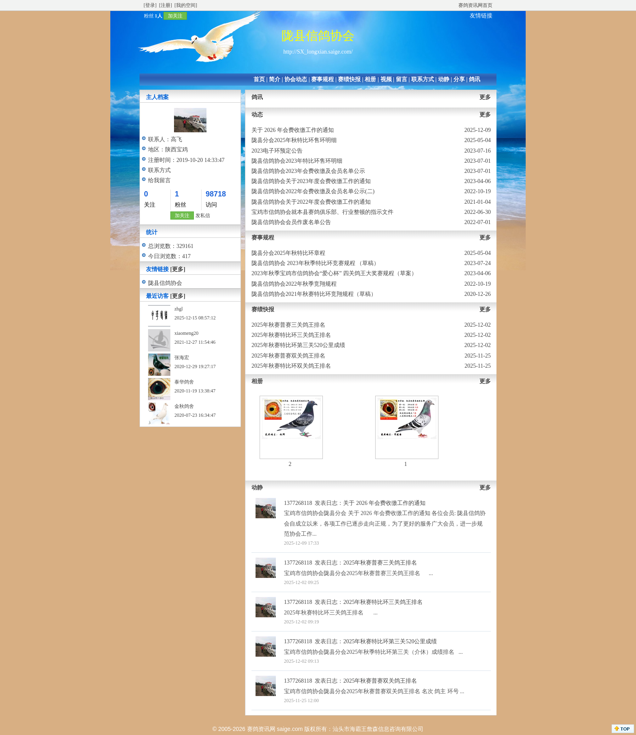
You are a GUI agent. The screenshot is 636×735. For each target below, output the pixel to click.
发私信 (203, 215)
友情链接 (481, 16)
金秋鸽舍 (184, 406)
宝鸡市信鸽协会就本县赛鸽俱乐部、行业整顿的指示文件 (322, 212)
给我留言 (159, 180)
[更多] (177, 269)
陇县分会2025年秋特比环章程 (288, 253)
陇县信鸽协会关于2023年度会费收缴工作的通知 (311, 181)
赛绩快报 (349, 79)
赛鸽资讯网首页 (475, 5)
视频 (386, 79)
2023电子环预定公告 (277, 151)
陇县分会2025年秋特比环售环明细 (294, 140)
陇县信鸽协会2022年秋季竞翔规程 (294, 284)
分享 (459, 79)
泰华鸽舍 (184, 382)
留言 (401, 79)
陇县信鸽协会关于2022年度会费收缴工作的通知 (311, 202)
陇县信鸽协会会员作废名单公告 (291, 222)
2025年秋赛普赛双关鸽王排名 (288, 356)
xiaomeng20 (186, 333)
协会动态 (295, 79)
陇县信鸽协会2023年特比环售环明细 (296, 161)
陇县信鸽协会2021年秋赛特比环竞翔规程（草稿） (313, 294)
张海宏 (181, 357)
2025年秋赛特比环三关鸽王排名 (291, 335)
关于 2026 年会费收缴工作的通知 (292, 130)
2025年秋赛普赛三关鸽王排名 (288, 325)
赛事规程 (322, 79)
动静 (443, 79)
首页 (259, 79)
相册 (370, 79)
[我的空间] (185, 5)
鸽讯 (474, 79)
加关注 (175, 16)
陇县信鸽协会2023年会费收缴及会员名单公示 (308, 171)
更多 (485, 97)
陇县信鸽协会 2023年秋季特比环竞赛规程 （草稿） (315, 263)
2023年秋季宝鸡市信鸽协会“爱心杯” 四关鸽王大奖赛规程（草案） (334, 273)
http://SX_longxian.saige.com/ (317, 52)
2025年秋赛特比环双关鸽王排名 (291, 366)
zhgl (178, 309)
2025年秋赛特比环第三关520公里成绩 (298, 345)
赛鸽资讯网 (261, 729)
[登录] (150, 5)
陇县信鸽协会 (165, 283)
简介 (274, 79)
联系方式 (422, 79)
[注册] (165, 5)
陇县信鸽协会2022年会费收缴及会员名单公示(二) (312, 191)
